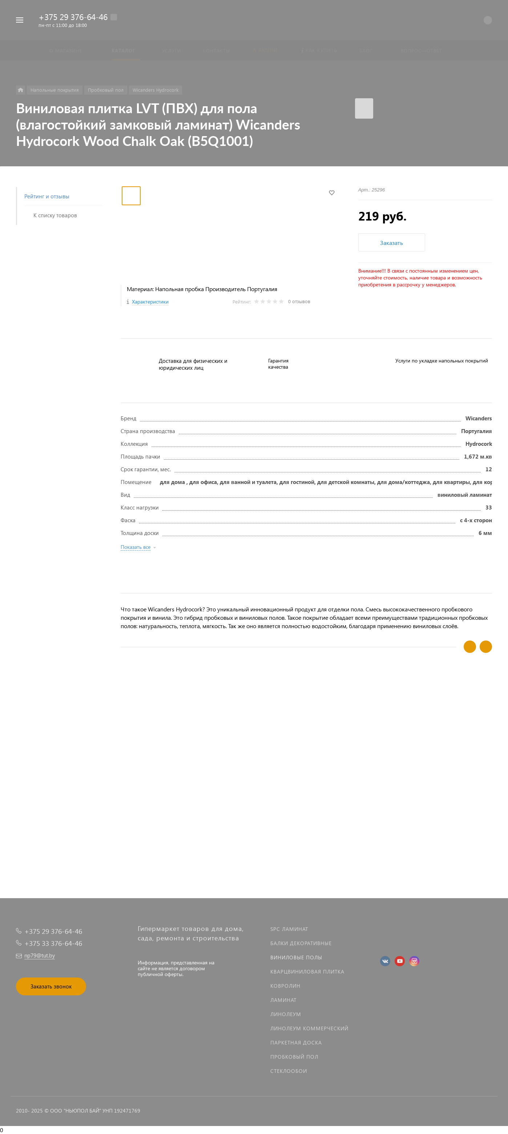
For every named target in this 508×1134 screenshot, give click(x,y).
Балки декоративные (301, 943)
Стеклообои (288, 1070)
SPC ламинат (289, 928)
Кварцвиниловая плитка (307, 971)
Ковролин (285, 985)
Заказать (391, 242)
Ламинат (283, 999)
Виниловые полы (296, 957)
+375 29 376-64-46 (73, 16)
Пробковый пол (294, 1056)
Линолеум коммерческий (309, 1028)
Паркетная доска (296, 1042)
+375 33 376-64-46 (53, 943)
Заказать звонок (51, 986)
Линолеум (285, 1014)
